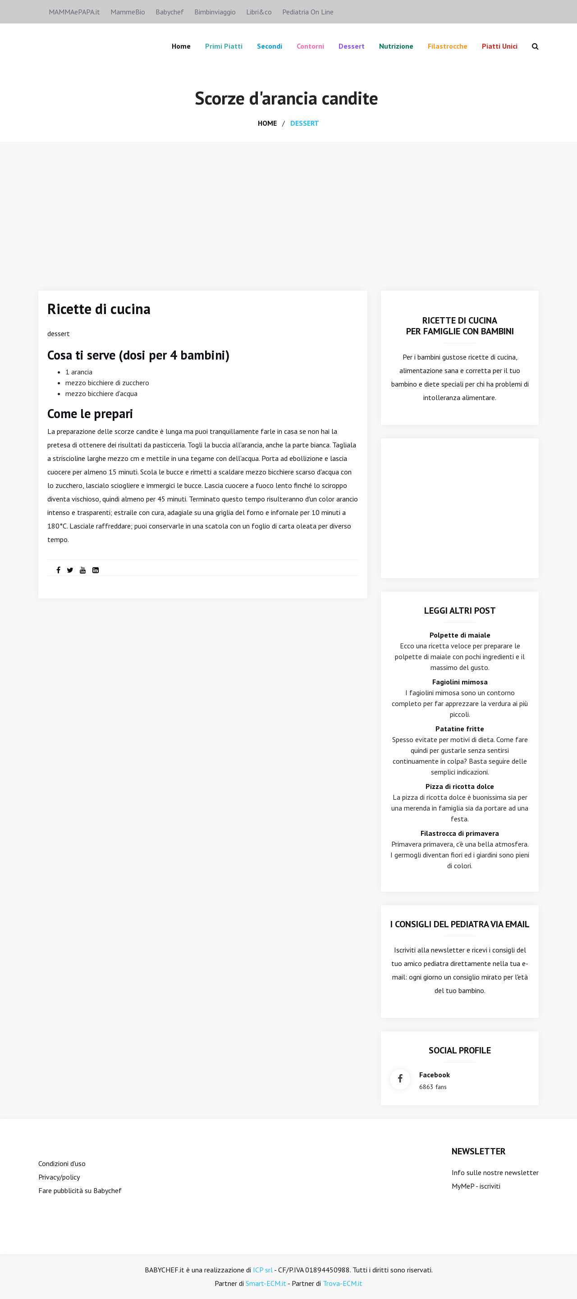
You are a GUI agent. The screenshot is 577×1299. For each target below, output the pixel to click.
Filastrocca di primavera (460, 833)
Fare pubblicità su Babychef (80, 1190)
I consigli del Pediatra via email (460, 924)
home (267, 123)
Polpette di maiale (460, 634)
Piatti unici (499, 45)
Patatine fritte (459, 728)
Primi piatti (224, 45)
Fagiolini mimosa (460, 681)
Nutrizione (396, 45)
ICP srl (263, 1269)
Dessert (352, 45)
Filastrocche (447, 45)
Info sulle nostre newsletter (495, 1172)
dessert (304, 123)
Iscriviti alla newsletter (429, 949)
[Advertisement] (288, 209)
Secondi (269, 45)
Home (181, 45)
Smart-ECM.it (266, 1283)
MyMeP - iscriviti (476, 1185)
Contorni (310, 45)
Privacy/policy (59, 1176)
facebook (434, 1074)
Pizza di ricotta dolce (460, 786)
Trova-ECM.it (342, 1283)
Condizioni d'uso (62, 1163)
